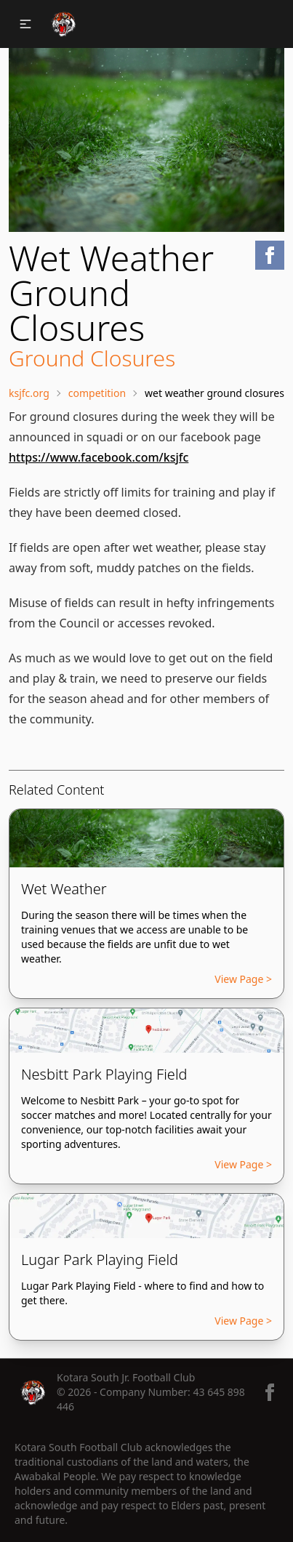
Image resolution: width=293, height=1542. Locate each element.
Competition (97, 393)
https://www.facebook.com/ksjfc (98, 457)
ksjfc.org (29, 393)
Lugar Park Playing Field (99, 1259)
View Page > (243, 979)
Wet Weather (64, 889)
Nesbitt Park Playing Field (104, 1074)
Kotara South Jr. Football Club (126, 1377)
